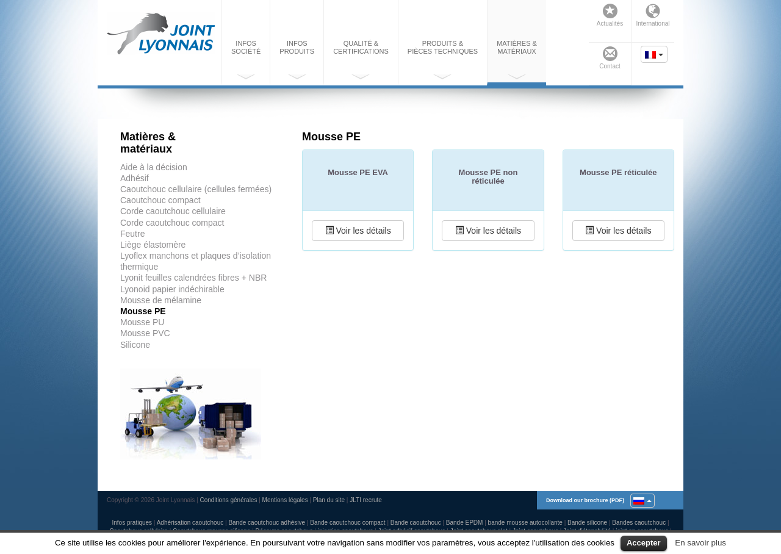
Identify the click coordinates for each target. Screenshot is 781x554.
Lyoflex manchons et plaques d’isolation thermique (195, 261)
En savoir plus (700, 542)
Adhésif (134, 178)
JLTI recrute (366, 500)
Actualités (610, 15)
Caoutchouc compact (160, 200)
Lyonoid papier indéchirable (172, 289)
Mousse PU (142, 322)
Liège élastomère (152, 245)
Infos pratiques (132, 522)
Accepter (644, 542)
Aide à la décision (153, 167)
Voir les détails (358, 231)
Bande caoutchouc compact (347, 522)
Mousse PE (143, 311)
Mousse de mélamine (160, 300)
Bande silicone (587, 522)
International (652, 15)
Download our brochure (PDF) (585, 500)
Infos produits (296, 59)
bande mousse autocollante (525, 522)
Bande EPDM (464, 522)
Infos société (246, 59)
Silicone (135, 345)
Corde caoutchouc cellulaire (173, 211)
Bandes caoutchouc (639, 522)
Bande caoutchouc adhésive (266, 522)
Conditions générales (228, 500)
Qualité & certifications (361, 59)
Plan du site (329, 500)
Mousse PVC (145, 333)
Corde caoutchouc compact (172, 223)
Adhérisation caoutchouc (190, 522)
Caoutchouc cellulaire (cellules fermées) (196, 189)
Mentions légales (285, 500)
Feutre (132, 234)
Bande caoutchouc (415, 522)
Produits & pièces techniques (443, 59)
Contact (609, 58)
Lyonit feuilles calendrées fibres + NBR (193, 277)
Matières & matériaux (517, 59)
